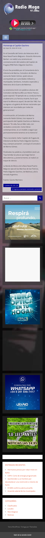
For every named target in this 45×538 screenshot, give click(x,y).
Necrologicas (13, 512)
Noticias (11, 515)
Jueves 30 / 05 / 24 (11, 185)
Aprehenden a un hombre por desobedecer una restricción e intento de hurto (21, 482)
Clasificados (12, 506)
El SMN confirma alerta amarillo (20, 488)
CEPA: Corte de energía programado (22, 476)
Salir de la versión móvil (22, 535)
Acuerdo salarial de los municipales (21, 491)
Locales (11, 509)
